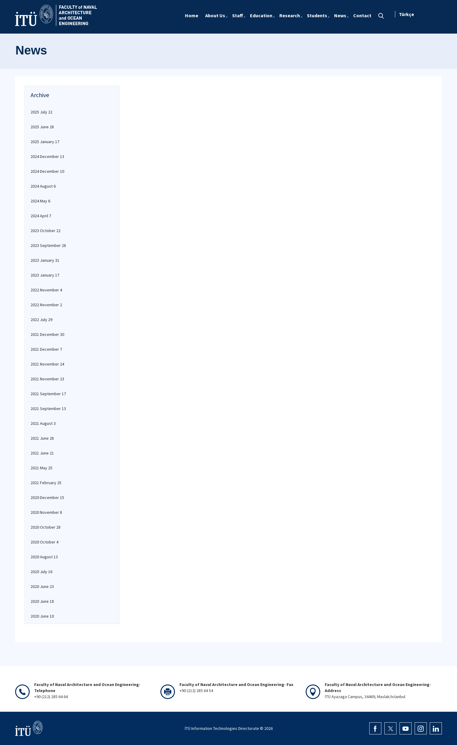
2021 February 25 (46, 482)
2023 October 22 (46, 230)
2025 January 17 (45, 141)
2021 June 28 (42, 438)
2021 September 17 (48, 393)
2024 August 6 (43, 186)
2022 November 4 (46, 290)
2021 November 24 (47, 364)
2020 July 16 (41, 571)
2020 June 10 (42, 616)
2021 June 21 (42, 453)
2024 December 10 (47, 171)
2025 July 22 (41, 112)
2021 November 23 (47, 379)
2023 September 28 (48, 245)
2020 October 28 (46, 527)
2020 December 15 (47, 497)
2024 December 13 (47, 156)
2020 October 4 (44, 542)
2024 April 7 (41, 215)
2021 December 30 (47, 334)
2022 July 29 (41, 319)
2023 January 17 (45, 275)
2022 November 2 (46, 304)
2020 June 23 (42, 586)
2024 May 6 (40, 201)
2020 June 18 (42, 601)
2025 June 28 (42, 127)
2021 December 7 (46, 349)
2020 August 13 (44, 557)
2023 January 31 (45, 260)
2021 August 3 (43, 423)
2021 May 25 (41, 468)
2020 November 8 (46, 512)
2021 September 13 (48, 408)
